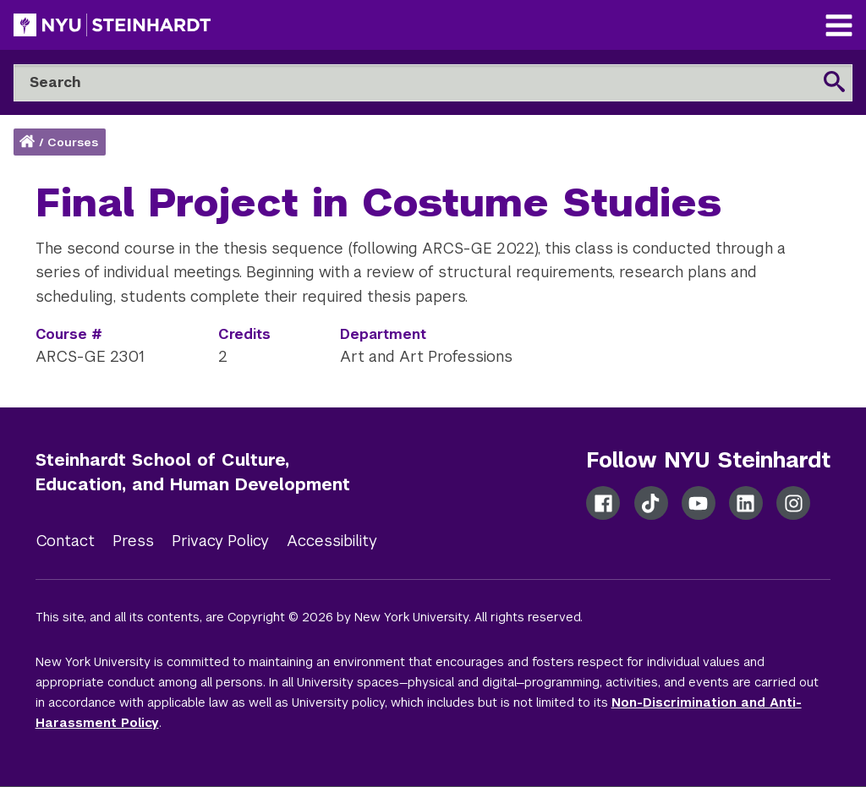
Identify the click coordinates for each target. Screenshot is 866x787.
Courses (72, 142)
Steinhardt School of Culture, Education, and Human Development (193, 472)
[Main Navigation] (839, 27)
